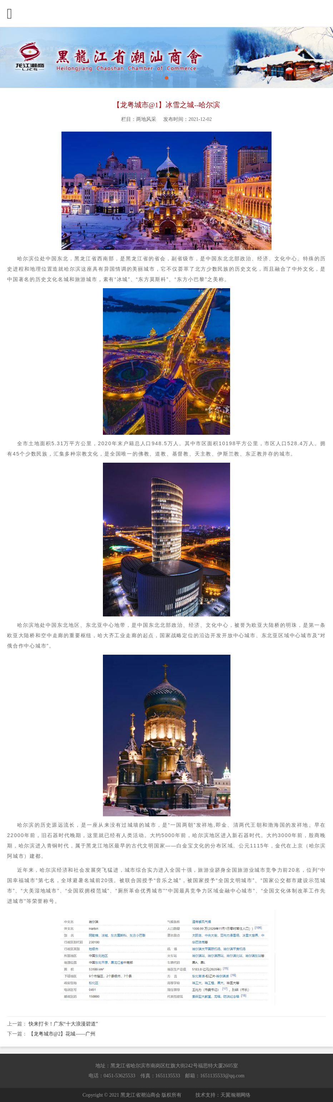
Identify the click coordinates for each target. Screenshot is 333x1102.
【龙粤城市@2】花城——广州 (62, 1034)
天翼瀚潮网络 (235, 1095)
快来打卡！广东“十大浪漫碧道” (63, 1024)
